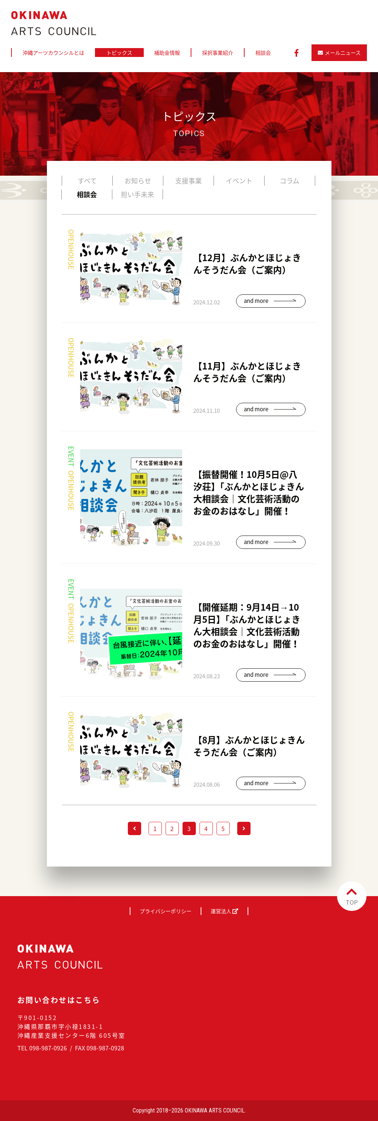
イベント (239, 181)
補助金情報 (167, 52)
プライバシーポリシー (165, 911)
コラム (289, 181)
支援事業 (188, 181)
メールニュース (339, 52)
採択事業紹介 (217, 52)
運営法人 (224, 911)
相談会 (263, 52)
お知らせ (138, 181)
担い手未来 (137, 194)
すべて (87, 181)
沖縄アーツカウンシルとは (53, 52)
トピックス (119, 52)
